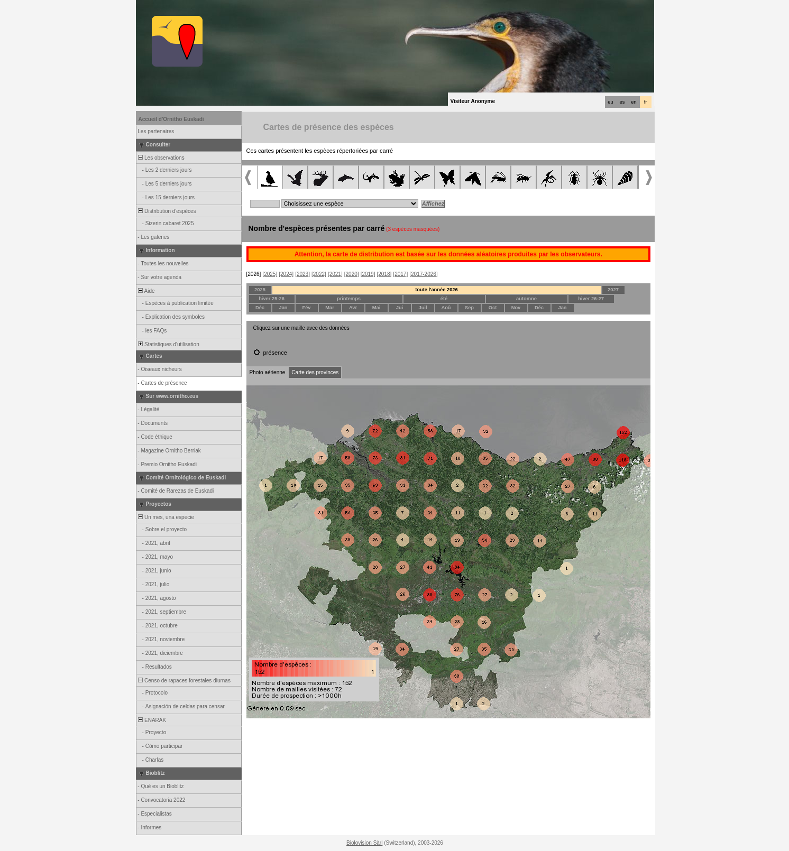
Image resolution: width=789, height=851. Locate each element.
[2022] (318, 274)
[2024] (286, 274)
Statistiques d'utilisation (168, 344)
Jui (399, 307)
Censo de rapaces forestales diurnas (184, 680)
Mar (329, 307)
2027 (613, 289)
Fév (306, 307)
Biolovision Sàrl (364, 843)
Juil (422, 307)
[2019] (368, 274)
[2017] (400, 274)
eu (610, 102)
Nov (516, 307)
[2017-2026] (423, 274)
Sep (469, 307)
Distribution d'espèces (166, 211)
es (622, 102)
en (633, 102)
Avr (353, 307)
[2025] (269, 274)
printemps (349, 298)
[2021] (335, 274)
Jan (283, 307)
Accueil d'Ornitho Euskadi (171, 119)
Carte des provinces (314, 372)
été (444, 298)
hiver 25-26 (272, 298)
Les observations (161, 158)
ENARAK (152, 720)
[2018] (384, 274)
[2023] (302, 274)
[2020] (351, 274)
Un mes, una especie (166, 517)
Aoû (446, 307)
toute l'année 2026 (436, 289)
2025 (259, 289)
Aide (146, 291)
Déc (259, 307)
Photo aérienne (268, 372)
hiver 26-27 (591, 298)
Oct (493, 307)
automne (526, 298)
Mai (376, 307)
